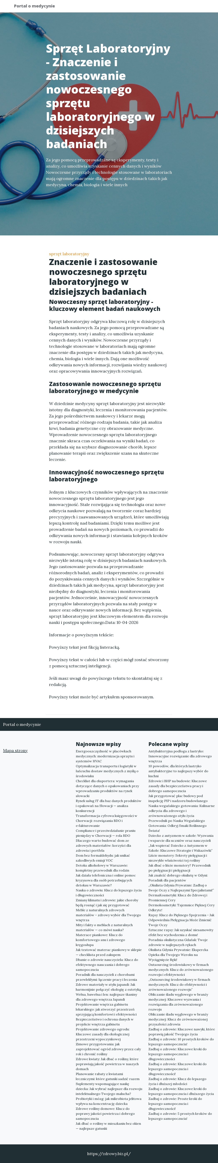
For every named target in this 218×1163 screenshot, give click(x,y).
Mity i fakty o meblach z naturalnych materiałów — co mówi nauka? (104, 927)
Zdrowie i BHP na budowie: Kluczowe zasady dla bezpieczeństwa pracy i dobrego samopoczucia (177, 786)
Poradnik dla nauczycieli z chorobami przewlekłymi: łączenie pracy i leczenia (106, 977)
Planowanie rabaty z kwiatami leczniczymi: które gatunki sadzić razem (108, 1076)
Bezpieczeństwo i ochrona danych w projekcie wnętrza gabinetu (105, 1021)
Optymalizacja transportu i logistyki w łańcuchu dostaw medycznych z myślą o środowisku (107, 771)
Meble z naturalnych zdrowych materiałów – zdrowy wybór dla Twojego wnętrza (108, 915)
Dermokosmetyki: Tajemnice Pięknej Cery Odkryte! (181, 907)
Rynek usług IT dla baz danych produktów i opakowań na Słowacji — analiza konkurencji (108, 806)
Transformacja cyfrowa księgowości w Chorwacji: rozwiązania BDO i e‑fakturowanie (106, 821)
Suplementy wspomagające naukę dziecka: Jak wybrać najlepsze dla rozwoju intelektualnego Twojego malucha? (109, 1089)
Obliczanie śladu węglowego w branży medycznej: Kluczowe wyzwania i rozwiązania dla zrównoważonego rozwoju (178, 1001)
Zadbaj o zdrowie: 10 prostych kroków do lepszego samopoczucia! (181, 1041)
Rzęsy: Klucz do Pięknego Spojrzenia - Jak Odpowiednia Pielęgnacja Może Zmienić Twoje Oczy (181, 920)
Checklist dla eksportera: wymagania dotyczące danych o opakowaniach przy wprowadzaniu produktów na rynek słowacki (107, 788)
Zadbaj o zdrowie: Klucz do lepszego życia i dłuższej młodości (177, 1081)
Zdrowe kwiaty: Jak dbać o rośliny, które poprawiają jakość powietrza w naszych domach (107, 1064)
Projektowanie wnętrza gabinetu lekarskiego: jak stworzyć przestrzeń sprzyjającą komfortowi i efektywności (106, 1009)
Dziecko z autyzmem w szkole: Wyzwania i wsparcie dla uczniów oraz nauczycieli (180, 838)
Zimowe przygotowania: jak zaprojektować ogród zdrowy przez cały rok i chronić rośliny (108, 1049)
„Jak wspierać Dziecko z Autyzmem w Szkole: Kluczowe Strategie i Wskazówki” (180, 847)
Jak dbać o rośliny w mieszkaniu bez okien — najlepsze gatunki (108, 1126)
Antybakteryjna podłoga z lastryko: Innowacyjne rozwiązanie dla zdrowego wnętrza (180, 756)
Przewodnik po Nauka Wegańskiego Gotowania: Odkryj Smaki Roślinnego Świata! (177, 826)
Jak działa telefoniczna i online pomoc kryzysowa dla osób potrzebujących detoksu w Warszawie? (106, 880)
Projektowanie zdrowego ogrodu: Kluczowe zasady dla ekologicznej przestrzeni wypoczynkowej (103, 1034)
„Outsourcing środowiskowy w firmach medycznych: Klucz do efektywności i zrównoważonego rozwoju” (179, 984)
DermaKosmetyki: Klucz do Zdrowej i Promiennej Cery (177, 897)
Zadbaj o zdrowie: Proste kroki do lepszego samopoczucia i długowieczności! (175, 1104)
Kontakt (194, 7)
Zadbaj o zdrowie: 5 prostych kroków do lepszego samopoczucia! (180, 1116)
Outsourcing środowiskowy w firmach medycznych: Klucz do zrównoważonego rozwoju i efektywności (180, 970)
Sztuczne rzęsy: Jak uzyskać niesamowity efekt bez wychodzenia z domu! (180, 932)
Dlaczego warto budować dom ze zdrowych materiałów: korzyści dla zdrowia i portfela (103, 845)
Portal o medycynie (37, 7)
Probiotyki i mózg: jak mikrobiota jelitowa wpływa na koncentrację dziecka (108, 1101)
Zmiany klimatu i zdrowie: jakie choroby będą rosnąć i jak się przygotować (107, 902)
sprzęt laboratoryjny (69, 253)
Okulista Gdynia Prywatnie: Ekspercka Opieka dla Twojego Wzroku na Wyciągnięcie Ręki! (178, 955)
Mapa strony (15, 750)
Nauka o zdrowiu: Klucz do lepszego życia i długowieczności (109, 892)
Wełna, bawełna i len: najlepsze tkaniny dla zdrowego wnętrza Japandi (106, 996)
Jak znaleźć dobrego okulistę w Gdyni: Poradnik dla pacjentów (178, 877)
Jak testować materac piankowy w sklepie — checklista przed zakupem (109, 952)
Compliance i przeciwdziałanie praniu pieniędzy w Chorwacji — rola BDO (105, 833)
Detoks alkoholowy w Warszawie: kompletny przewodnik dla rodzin (102, 867)
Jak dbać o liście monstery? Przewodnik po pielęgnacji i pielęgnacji (179, 867)
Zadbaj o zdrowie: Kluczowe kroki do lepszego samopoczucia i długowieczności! (177, 1069)
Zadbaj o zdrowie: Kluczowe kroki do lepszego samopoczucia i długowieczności (177, 1054)
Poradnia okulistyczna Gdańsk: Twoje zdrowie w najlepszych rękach (178, 942)
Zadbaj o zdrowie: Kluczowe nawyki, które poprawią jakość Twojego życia (181, 1031)
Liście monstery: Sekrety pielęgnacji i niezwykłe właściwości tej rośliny (177, 857)
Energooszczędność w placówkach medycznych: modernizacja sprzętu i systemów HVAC (105, 756)
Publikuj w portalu (140, 7)
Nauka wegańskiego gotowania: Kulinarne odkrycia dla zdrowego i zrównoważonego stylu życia (181, 811)
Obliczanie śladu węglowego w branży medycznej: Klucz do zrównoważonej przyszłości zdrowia (178, 1019)
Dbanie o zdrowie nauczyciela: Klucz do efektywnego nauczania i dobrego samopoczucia (107, 965)
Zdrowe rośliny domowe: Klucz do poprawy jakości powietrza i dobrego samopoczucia (105, 1114)
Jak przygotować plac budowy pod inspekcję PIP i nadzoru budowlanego (178, 798)
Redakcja (171, 7)
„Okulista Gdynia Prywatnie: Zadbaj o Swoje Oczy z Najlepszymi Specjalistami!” (181, 887)
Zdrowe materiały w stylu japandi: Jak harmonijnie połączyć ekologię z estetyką (108, 987)
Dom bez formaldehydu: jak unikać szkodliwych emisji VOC (103, 857)
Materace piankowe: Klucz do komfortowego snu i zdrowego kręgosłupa (100, 940)
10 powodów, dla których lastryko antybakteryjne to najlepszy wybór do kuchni (178, 771)
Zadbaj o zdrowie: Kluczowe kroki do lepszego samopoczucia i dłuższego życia (181, 1091)
